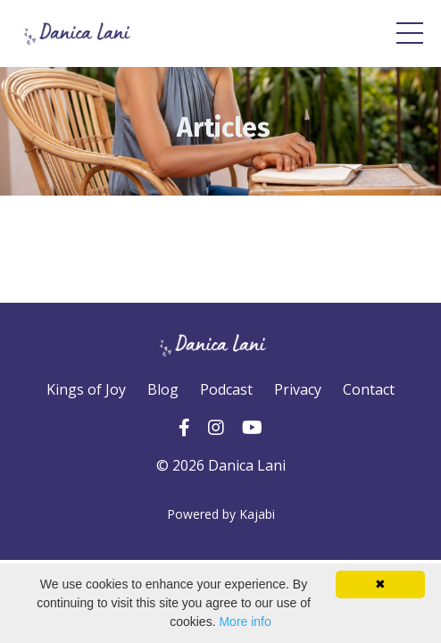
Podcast (226, 389)
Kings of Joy (86, 389)
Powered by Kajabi (221, 513)
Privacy (297, 389)
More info (244, 621)
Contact (369, 389)
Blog (163, 389)
